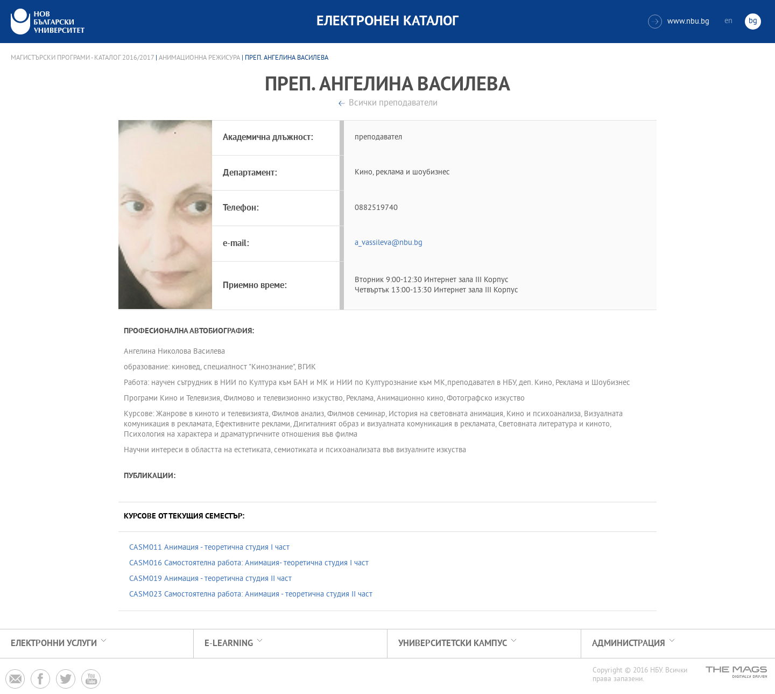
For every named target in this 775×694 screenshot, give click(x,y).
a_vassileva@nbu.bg (388, 243)
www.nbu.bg (678, 22)
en (728, 21)
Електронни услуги (54, 643)
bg (753, 21)
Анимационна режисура (199, 58)
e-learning (229, 643)
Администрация (628, 643)
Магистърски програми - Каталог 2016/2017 (82, 58)
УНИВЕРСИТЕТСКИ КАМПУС (452, 643)
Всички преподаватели (393, 103)
